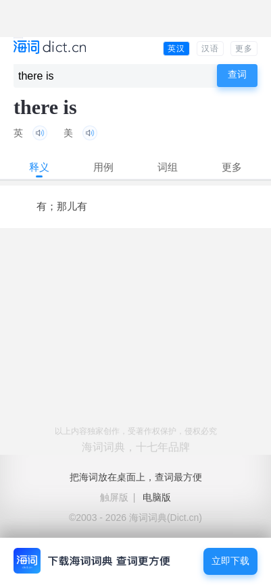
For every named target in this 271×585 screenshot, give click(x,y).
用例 (103, 167)
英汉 (176, 48)
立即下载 (230, 561)
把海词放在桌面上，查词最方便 (136, 477)
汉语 (210, 48)
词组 (167, 167)
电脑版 (157, 497)
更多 (244, 48)
